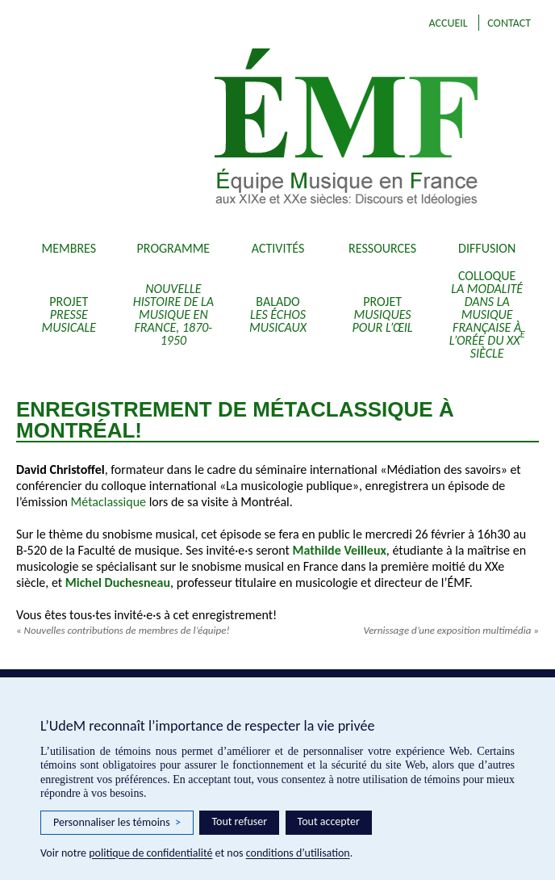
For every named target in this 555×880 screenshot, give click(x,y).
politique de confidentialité (150, 853)
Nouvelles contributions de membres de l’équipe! (123, 630)
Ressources (382, 248)
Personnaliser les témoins (117, 822)
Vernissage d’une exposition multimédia (451, 630)
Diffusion (486, 248)
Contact (509, 23)
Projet (69, 314)
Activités (278, 248)
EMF (341, 129)
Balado (278, 314)
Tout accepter (329, 821)
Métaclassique (108, 501)
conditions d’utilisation (298, 853)
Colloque (487, 314)
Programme (174, 248)
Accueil (447, 23)
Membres (69, 248)
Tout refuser (239, 821)
